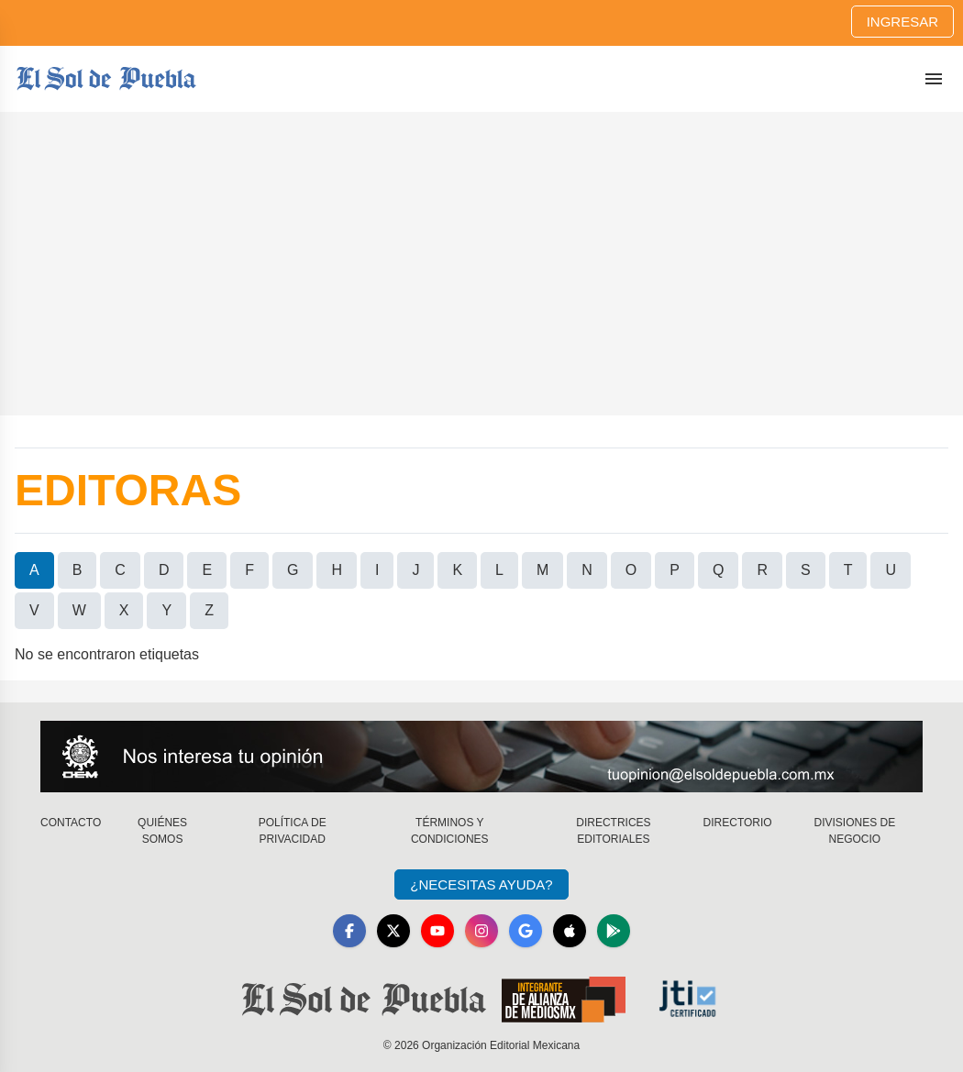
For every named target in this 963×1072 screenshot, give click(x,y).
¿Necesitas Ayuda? (481, 884)
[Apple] (569, 930)
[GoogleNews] (525, 930)
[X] (393, 930)
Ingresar (902, 21)
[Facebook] (349, 930)
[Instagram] (481, 930)
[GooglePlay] (613, 930)
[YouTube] (437, 930)
